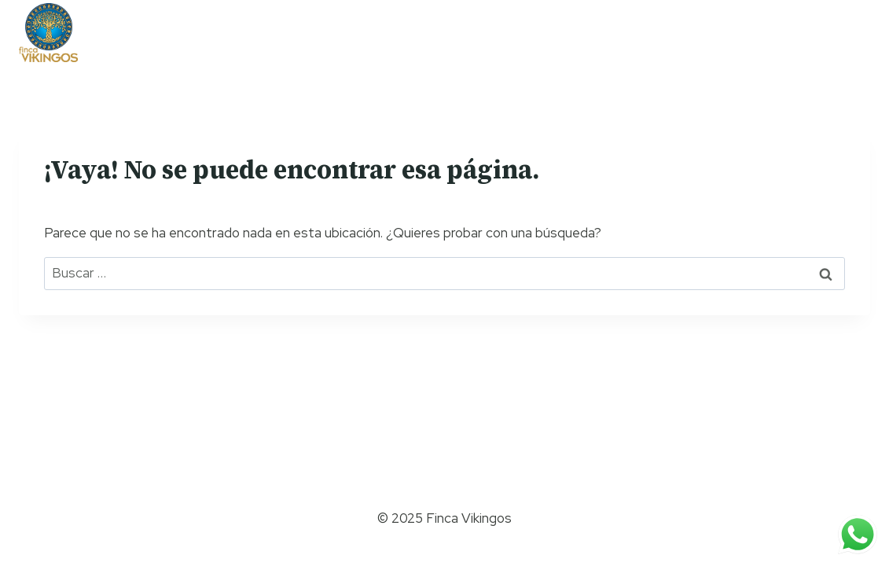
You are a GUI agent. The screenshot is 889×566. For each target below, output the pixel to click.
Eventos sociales (598, 31)
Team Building (255, 31)
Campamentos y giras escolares (421, 31)
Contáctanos (711, 31)
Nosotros (166, 31)
